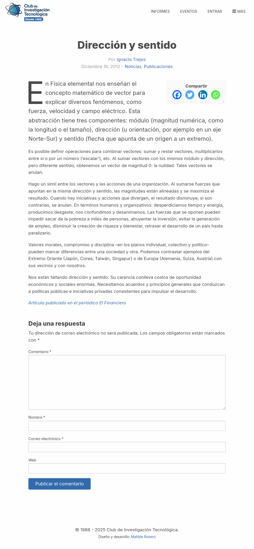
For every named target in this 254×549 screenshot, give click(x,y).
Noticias (133, 66)
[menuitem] (215, 8)
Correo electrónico (45, 438)
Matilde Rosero (143, 537)
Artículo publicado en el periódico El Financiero (77, 302)
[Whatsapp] (215, 94)
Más (238, 11)
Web (32, 460)
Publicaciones (158, 66)
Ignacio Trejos (131, 59)
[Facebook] (177, 94)
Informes (160, 11)
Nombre (36, 417)
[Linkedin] (202, 94)
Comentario (39, 351)
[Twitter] (189, 94)
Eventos (188, 11)
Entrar (215, 11)
